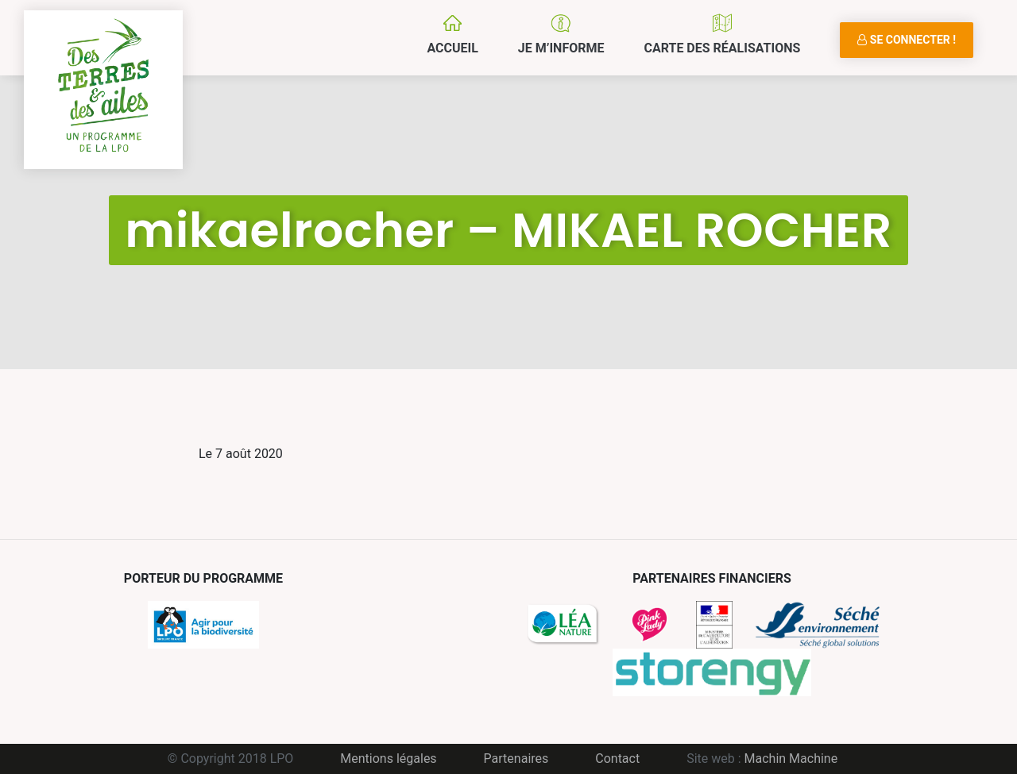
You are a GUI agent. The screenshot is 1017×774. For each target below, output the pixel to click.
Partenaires (516, 758)
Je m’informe (561, 48)
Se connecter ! (906, 39)
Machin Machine (791, 758)
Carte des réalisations (722, 48)
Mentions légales (388, 758)
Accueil (452, 48)
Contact (617, 758)
